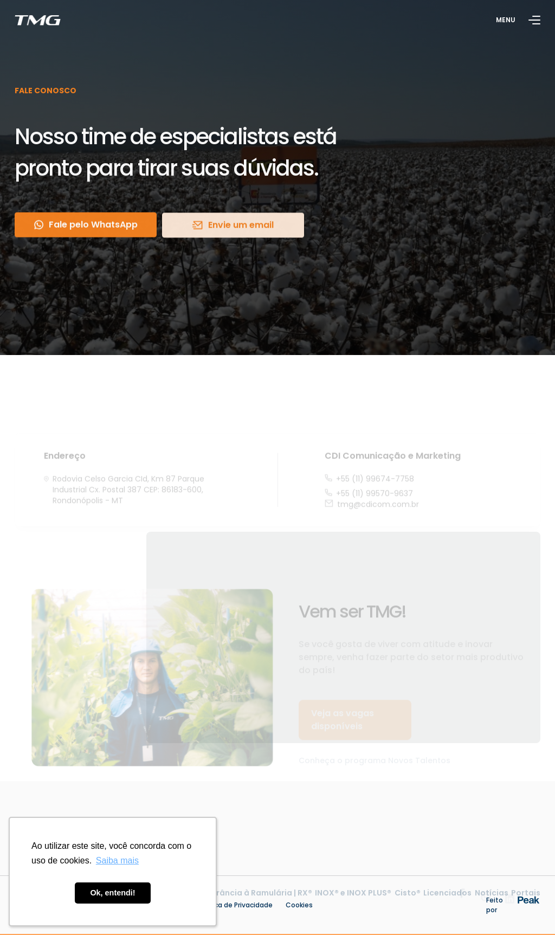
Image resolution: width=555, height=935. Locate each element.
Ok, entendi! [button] (112, 892)
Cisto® (408, 902)
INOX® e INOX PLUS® (353, 902)
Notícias (491, 902)
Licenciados (447, 902)
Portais (525, 902)
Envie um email (233, 227)
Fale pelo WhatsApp (86, 226)
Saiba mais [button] (117, 860)
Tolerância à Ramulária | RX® (255, 902)
